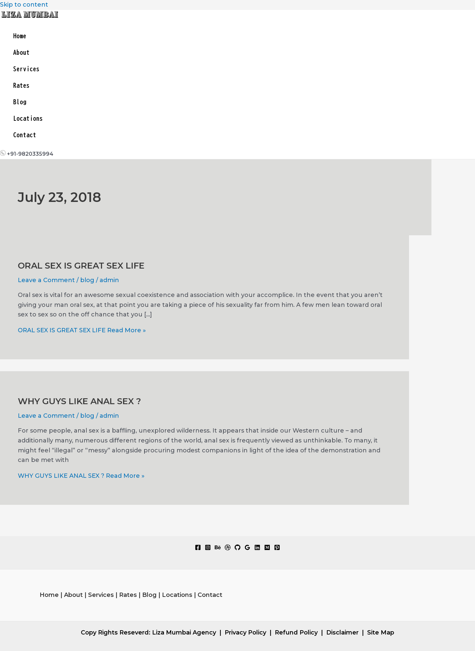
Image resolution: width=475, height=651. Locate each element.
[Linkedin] (257, 548)
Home (19, 36)
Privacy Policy (245, 632)
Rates (21, 85)
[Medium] (267, 548)
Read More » (82, 330)
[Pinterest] (277, 548)
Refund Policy (296, 632)
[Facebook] (198, 548)
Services (26, 69)
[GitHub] (237, 548)
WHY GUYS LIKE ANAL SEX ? (79, 401)
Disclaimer (342, 632)
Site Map (380, 632)
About (21, 52)
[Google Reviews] (247, 548)
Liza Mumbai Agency (184, 632)
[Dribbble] (228, 548)
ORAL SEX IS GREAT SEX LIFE (81, 265)
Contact (24, 135)
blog (87, 280)
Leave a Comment (46, 280)
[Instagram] (208, 548)
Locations (28, 118)
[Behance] (218, 548)
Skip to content (24, 4)
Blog (19, 102)
